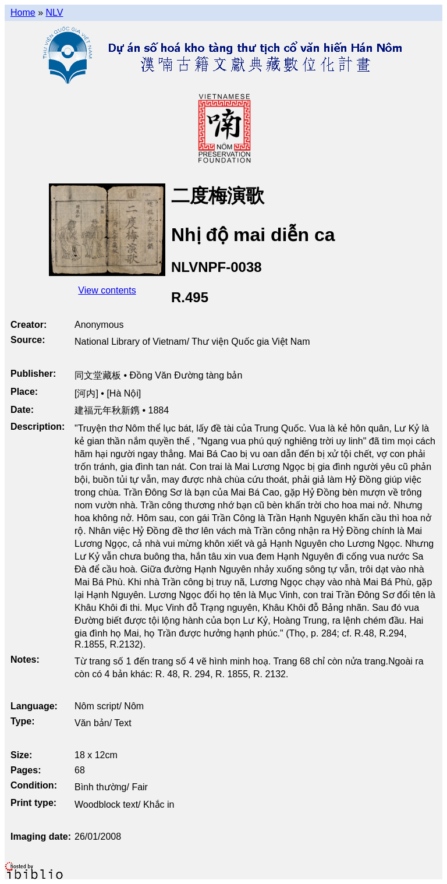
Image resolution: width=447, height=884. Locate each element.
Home (23, 12)
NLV (54, 12)
